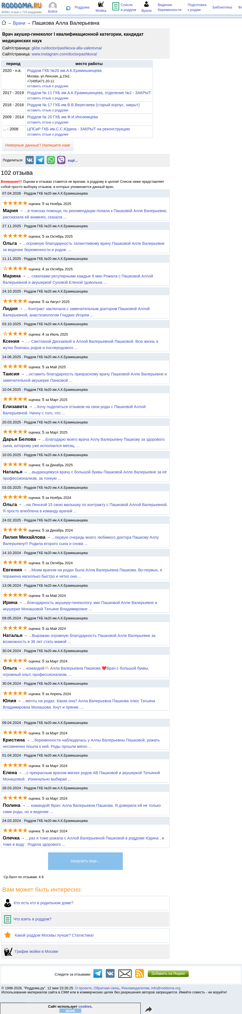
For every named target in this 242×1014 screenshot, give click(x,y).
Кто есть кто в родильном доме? (38, 903)
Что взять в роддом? (27, 919)
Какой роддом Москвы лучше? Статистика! (49, 935)
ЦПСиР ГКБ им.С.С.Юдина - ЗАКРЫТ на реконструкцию (78, 129)
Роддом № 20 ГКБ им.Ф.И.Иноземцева (62, 117)
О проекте (83, 988)
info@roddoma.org (165, 988)
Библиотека (222, 7)
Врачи (19, 23)
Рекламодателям (135, 988)
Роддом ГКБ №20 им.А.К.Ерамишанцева (64, 70)
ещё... (73, 160)
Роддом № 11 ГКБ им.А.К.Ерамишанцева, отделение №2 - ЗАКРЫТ (89, 93)
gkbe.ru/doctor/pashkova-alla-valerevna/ (67, 48)
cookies (84, 1006)
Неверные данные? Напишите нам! (37, 145)
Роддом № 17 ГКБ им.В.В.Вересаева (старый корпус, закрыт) (83, 105)
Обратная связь (106, 988)
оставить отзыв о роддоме (47, 86)
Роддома (82, 7)
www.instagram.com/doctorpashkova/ (64, 54)
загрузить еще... (85, 861)
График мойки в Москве (31, 951)
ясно (70, 1011)
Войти (52, 11)
